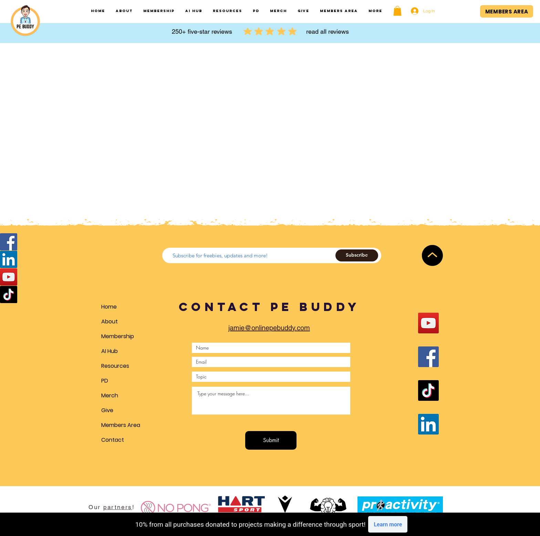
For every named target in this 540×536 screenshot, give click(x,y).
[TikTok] (8, 294)
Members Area (120, 425)
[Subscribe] (356, 255)
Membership (117, 336)
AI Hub (109, 351)
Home (109, 307)
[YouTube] (8, 277)
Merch (109, 395)
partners (117, 507)
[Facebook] (8, 241)
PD (104, 381)
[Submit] (271, 440)
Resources (115, 366)
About (109, 321)
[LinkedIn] (8, 259)
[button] (397, 11)
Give (107, 410)
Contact (112, 440)
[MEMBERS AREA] (506, 11)
